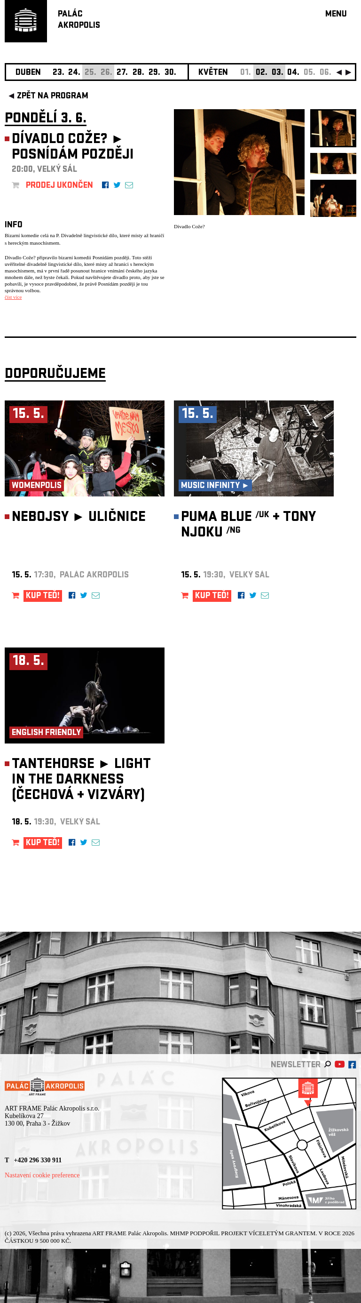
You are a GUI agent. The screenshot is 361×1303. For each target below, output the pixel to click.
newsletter (296, 1065)
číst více (13, 297)
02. (261, 73)
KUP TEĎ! (43, 596)
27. (122, 73)
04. (293, 73)
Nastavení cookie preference (42, 1175)
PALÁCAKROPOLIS (79, 20)
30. (170, 73)
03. (277, 73)
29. (154, 73)
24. (74, 73)
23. (58, 73)
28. (138, 73)
